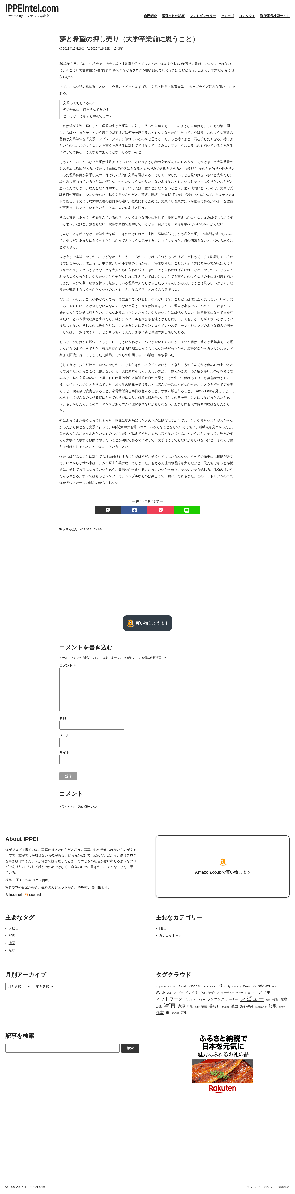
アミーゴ (227, 17)
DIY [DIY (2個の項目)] (175, 988)
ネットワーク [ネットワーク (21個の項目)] (169, 1000)
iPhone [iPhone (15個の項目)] (194, 987)
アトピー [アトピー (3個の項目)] (178, 994)
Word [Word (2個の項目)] (274, 988)
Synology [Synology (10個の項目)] (234, 987)
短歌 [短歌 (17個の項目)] (273, 1007)
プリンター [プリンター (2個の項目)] (190, 1001)
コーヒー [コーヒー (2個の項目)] (252, 994)
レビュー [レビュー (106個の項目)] (252, 1000)
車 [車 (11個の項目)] (167, 1014)
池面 (12, 944)
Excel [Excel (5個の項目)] (182, 987)
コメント (68, 666)
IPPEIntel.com (35, 9)
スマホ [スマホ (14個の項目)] (264, 993)
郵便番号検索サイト (275, 17)
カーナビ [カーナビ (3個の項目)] (241, 994)
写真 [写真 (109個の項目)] (170, 1006)
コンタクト (247, 17)
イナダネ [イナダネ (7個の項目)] (191, 993)
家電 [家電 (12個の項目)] (181, 1007)
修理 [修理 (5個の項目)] (275, 1000)
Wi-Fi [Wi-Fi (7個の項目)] (247, 987)
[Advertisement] (147, 574)
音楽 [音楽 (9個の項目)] (184, 1014)
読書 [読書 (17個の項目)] (160, 1013)
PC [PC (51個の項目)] (221, 987)
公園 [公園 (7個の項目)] (159, 1007)
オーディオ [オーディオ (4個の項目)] (227, 993)
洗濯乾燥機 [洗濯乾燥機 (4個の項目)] (246, 1007)
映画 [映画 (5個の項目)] (204, 1007)
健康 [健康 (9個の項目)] (283, 1001)
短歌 (12, 951)
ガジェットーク (170, 937)
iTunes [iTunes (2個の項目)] (205, 988)
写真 (12, 937)
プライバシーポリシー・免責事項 (268, 1188)
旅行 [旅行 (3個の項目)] (197, 1007)
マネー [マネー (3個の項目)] (201, 1000)
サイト (64, 753)
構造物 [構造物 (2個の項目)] (225, 1008)
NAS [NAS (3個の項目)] (212, 987)
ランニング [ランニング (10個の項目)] (215, 1000)
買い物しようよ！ (147, 624)
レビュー (15, 929)
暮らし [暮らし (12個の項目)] (214, 1007)
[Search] (62, 1049)
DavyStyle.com (89, 807)
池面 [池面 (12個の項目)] (234, 1007)
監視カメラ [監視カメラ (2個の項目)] (261, 1008)
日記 (120, 49)
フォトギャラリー (203, 17)
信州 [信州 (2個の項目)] (268, 1001)
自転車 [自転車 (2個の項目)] (282, 1008)
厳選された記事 (173, 17)
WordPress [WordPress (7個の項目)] (163, 993)
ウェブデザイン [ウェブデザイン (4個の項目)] (209, 993)
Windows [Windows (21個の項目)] (261, 987)
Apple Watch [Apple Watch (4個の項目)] (163, 987)
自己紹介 (150, 17)
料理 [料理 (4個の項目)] (190, 1007)
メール (64, 736)
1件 (100, 530)
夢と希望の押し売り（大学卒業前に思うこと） (129, 40)
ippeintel (13, 896)
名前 (62, 719)
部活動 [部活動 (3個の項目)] (175, 1014)
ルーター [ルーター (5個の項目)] (232, 1000)
